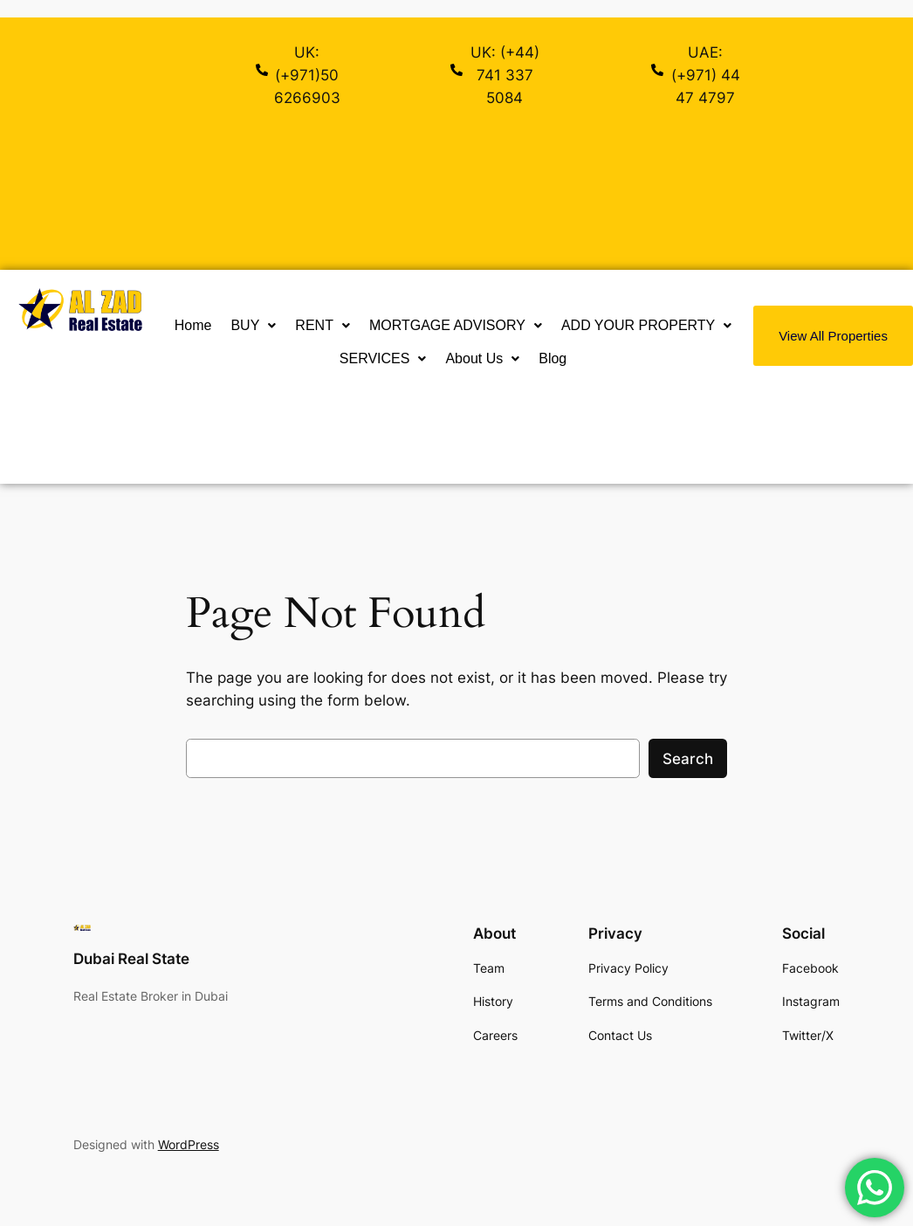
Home (193, 325)
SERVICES (383, 358)
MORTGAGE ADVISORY (455, 325)
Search (687, 759)
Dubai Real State (131, 959)
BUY (253, 325)
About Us (482, 358)
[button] (253, 325)
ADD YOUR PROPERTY (646, 325)
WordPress (188, 1144)
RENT (322, 325)
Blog (552, 358)
